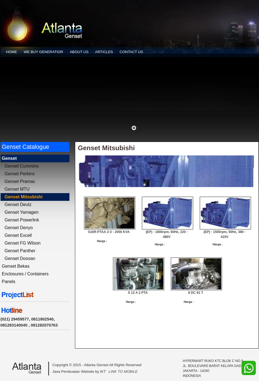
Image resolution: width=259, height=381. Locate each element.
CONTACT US (131, 52)
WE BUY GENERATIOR (43, 52)
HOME (11, 52)
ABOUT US (79, 52)
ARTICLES (104, 52)
